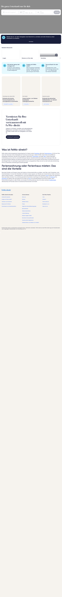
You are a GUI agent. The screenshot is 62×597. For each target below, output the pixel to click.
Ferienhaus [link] (36, 135)
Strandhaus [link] (4, 160)
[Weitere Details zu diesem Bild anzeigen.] (56, 39)
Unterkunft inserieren (13, 120)
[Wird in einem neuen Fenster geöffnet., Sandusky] (49, 38)
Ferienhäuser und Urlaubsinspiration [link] (9, 188)
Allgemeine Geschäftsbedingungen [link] (29, 188)
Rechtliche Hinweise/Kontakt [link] (28, 199)
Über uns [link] (24, 178)
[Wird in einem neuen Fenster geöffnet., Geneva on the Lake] (30, 38)
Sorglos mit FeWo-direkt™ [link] (7, 181)
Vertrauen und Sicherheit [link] (7, 183)
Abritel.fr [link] (44, 181)
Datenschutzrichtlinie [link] (26, 192)
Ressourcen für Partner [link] (6, 185)
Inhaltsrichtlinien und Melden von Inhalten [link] (30, 204)
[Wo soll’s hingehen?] (11, 11)
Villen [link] (44, 138)
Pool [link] (30, 160)
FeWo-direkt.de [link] (46, 183)
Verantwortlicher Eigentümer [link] (28, 202)
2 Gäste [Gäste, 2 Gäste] (41, 12)
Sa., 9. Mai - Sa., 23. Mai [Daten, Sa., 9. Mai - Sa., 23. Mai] (29, 12)
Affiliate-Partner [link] (25, 183)
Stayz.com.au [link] (45, 188)
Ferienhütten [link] (35, 138)
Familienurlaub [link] (52, 162)
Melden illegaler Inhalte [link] (27, 197)
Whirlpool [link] (52, 158)
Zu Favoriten (26, 88)
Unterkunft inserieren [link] (6, 178)
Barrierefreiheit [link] (25, 190)
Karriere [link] (23, 181)
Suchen (56, 11)
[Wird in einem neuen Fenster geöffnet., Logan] (11, 38)
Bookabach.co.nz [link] (46, 185)
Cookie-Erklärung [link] (25, 195)
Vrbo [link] (43, 178)
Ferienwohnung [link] (48, 135)
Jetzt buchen (46, 88)
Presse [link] (23, 185)
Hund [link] (47, 157)
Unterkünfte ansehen (8, 88)
